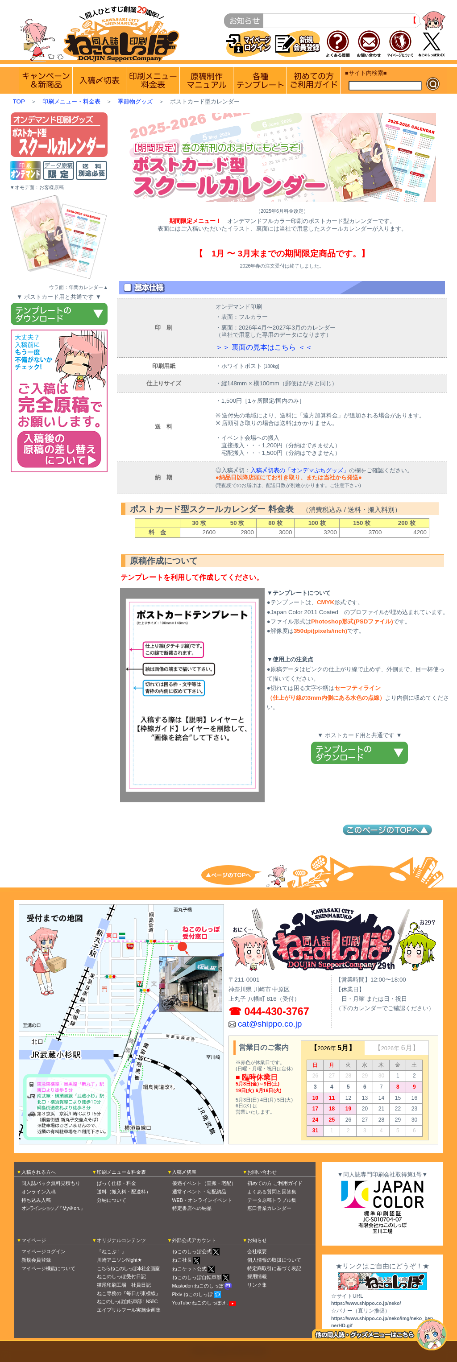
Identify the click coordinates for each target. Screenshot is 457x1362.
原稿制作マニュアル (206, 80)
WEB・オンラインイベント (202, 1200)
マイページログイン (43, 1251)
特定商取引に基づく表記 (274, 1268)
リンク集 (257, 1285)
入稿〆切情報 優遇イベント (99, 80)
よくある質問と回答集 (271, 1191)
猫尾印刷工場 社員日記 (124, 1285)
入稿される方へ (38, 1172)
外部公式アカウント (194, 1240)
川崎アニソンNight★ (119, 1260)
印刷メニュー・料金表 (71, 101)
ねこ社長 (182, 1260)
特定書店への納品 (192, 1208)
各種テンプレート (260, 80)
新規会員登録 (36, 1260)
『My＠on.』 (53, 1208)
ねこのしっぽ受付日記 (121, 1276)
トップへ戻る (237, 874)
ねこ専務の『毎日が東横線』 (129, 1293)
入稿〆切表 (184, 1172)
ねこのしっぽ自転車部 (196, 1277)
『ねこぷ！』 (111, 1251)
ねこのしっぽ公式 (192, 1251)
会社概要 (257, 1251)
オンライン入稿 (38, 1191)
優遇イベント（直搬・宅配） (204, 1183)
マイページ (33, 1240)
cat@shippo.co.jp (270, 1023)
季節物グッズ (135, 101)
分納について (111, 1200)
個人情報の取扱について (274, 1260)
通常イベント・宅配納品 (199, 1191)
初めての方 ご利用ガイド (313, 80)
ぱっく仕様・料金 (116, 1183)
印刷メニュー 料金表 (152, 80)
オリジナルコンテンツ (121, 1240)
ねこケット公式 (189, 1268)
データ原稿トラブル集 (271, 1200)
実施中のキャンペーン (45, 80)
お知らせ (257, 1240)
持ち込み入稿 (36, 1200)
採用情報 (257, 1276)
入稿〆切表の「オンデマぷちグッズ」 (299, 470)
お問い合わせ (262, 1172)
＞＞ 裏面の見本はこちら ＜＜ (264, 347)
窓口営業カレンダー (269, 1208)
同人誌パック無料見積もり (50, 1183)
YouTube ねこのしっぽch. (200, 1302)
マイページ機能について (48, 1268)
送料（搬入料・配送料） (124, 1191)
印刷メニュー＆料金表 (121, 1172)
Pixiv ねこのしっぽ (192, 1294)
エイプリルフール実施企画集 (129, 1309)
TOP (19, 101)
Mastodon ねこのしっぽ (198, 1285)
